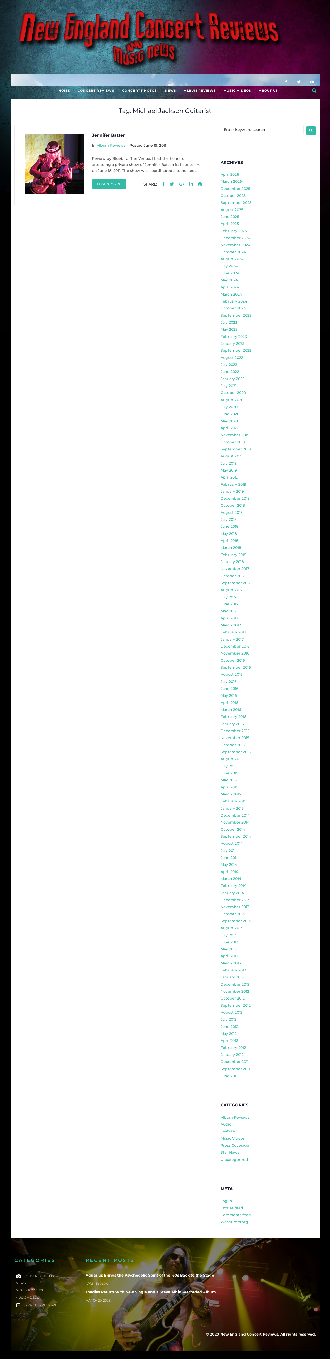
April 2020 (230, 428)
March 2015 (231, 794)
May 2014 (229, 864)
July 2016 (229, 681)
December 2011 (235, 1061)
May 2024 (229, 280)
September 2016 (236, 667)
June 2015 (229, 773)
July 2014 (229, 850)
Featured (229, 1131)
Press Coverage (235, 1145)
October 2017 (233, 576)
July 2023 (229, 322)
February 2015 (233, 801)
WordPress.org (234, 1222)
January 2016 (232, 724)
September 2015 (236, 752)
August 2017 (231, 590)
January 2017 (232, 639)
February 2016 (233, 716)
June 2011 (229, 1075)
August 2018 (232, 512)
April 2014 (229, 871)
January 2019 (232, 491)
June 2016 (230, 688)
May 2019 (229, 470)
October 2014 (233, 829)
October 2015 (233, 745)
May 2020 (229, 421)
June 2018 (230, 526)
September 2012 (236, 1005)
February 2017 (233, 632)
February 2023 (234, 336)
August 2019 (232, 456)
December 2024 (235, 238)
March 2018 (231, 547)
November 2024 (235, 244)
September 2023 (236, 315)
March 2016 (231, 709)
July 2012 (228, 1019)
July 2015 (228, 766)
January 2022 (232, 378)
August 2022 (232, 357)
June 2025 (230, 216)
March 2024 (231, 294)
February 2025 (234, 231)
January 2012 (232, 1054)
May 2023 (229, 329)
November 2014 (235, 822)
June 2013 (229, 942)
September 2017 (236, 583)
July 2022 (229, 364)
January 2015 (232, 808)
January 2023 (232, 343)
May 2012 (229, 1033)
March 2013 (231, 963)
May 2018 (229, 533)
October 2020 (233, 392)
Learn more (109, 184)
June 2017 (229, 604)
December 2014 (235, 815)
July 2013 (228, 935)
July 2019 (229, 463)
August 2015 (231, 759)
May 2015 (229, 780)
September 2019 (236, 449)
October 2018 (233, 505)
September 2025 (236, 202)
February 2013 (233, 970)
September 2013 (236, 921)
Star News (230, 1152)
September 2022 (236, 350)
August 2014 (232, 843)
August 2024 (232, 259)
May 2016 (229, 695)
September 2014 (236, 836)
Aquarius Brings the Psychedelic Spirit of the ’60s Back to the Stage (150, 1275)
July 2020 (229, 407)
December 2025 (235, 188)
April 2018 (229, 540)
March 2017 (231, 625)
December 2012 (235, 984)
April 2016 (229, 702)
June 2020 (230, 414)
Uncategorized (234, 1159)
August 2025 (232, 209)
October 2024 (233, 252)
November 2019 (235, 435)
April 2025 (230, 223)
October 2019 (233, 442)
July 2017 (228, 597)
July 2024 (229, 266)
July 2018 (229, 519)
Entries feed (232, 1208)
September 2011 (235, 1069)
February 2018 (233, 554)
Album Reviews (111, 145)
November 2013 (235, 906)
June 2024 (230, 273)
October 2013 (233, 914)
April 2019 (229, 477)
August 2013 (231, 928)
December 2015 (235, 730)
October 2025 (233, 195)
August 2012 (231, 1012)
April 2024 (230, 287)
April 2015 (229, 787)
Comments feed (236, 1215)
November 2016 (235, 653)
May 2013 (229, 949)
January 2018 (232, 561)
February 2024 (234, 301)
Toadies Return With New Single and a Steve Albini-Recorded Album (151, 1292)
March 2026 (231, 181)
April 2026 (230, 174)
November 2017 (235, 568)
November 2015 (235, 737)
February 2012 (233, 1047)
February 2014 (233, 885)
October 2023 (233, 308)
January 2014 (232, 893)
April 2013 (229, 956)
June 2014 (230, 857)
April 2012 (229, 1040)
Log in (226, 1200)
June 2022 (230, 371)
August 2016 (232, 674)
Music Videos (233, 1138)
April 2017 (229, 618)
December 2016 (235, 646)
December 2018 (235, 498)
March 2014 (231, 878)
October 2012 (233, 998)
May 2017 (229, 611)
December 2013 (235, 899)
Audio (226, 1124)
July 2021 (228, 385)
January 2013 (232, 977)
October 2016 (233, 660)
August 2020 (232, 400)
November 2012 (235, 991)
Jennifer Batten (109, 135)
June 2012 (229, 1026)
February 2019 (233, 484)
